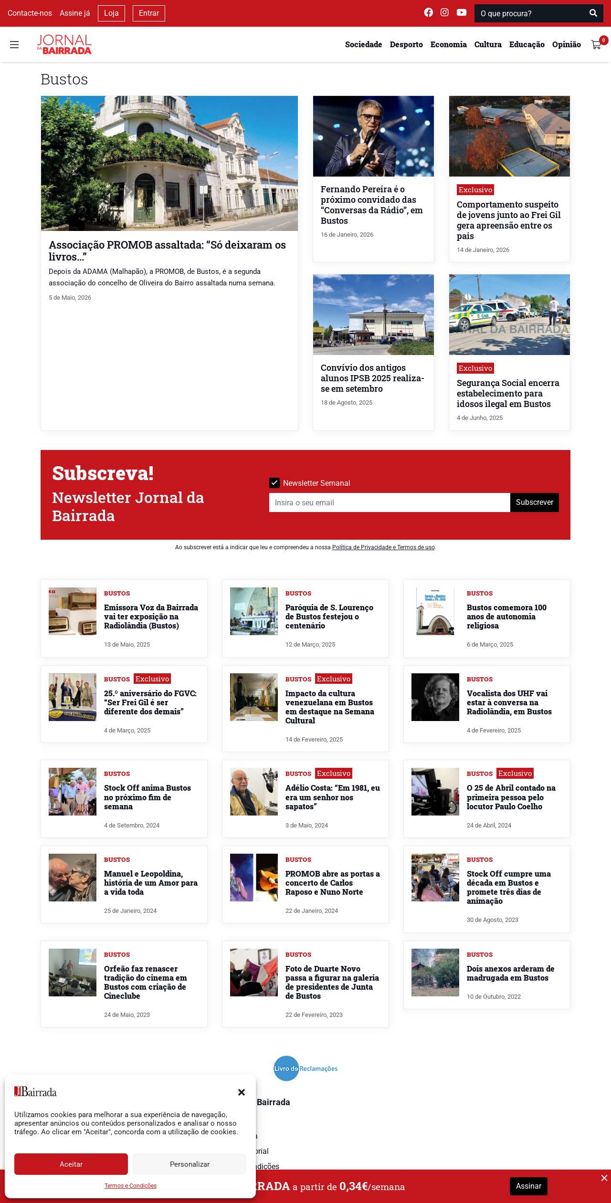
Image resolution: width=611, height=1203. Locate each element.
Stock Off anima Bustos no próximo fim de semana (147, 797)
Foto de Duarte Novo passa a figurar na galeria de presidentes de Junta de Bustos (332, 982)
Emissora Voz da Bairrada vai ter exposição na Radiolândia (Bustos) (151, 616)
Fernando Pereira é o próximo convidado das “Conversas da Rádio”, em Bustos (372, 205)
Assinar (528, 1186)
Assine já (75, 13)
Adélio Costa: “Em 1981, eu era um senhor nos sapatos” (332, 797)
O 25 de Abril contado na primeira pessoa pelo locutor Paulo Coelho (511, 797)
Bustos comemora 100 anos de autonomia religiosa (507, 616)
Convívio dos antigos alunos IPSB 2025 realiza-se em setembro (372, 378)
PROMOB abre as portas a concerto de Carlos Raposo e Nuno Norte (332, 882)
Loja (111, 13)
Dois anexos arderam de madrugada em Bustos (511, 973)
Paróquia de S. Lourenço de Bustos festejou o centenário (329, 616)
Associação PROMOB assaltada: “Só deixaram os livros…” (167, 250)
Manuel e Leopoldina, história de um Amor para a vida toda (151, 882)
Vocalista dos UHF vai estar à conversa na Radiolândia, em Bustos (509, 702)
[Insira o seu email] (390, 502)
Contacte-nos (30, 13)
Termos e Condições (131, 1185)
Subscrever (534, 502)
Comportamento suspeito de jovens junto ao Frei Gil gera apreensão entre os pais (509, 220)
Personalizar (190, 1164)
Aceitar (71, 1164)
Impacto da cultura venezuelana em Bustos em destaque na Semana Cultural (329, 707)
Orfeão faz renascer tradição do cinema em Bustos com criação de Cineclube (145, 982)
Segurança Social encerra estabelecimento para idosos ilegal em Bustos (508, 393)
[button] (241, 1091)
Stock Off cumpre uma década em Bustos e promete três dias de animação (509, 887)
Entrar (149, 13)
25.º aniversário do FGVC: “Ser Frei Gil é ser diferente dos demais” (150, 702)
